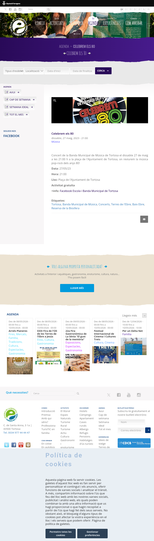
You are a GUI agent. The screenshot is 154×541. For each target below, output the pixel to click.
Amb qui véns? (46, 420)
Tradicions (15, 342)
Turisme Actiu (65, 430)
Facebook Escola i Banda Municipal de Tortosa (89, 191)
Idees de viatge (104, 441)
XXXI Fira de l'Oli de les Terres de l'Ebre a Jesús (47, 333)
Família (13, 338)
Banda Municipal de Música (79, 204)
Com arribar (133, 21)
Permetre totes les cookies (60, 533)
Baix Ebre (138, 204)
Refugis (84, 433)
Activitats (56, 21)
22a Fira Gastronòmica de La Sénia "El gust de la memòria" (76, 335)
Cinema (109, 342)
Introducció (48, 411)
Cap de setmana (20, 99)
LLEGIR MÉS (77, 288)
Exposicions (73, 342)
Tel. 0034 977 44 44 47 (16, 432)
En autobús (48, 447)
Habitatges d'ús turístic (86, 441)
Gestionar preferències (92, 533)
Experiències (112, 21)
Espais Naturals (65, 416)
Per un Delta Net (132, 330)
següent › (144, 315)
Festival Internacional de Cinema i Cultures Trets (105, 335)
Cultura (13, 346)
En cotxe (46, 443)
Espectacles (16, 349)
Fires (12, 334)
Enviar (148, 430)
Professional (48, 425)
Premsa (45, 414)
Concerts (104, 204)
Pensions (85, 436)
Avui (12, 92)
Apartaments (87, 418)
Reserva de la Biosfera (65, 208)
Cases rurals (83, 423)
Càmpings (85, 414)
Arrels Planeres (18, 330)
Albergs (84, 429)
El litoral (65, 411)
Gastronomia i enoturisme (67, 443)
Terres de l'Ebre (121, 204)
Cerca (101, 70)
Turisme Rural (65, 423)
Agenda (93, 21)
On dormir (76, 21)
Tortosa (56, 204)
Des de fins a (19, 324)
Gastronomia (17, 353)
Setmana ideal (19, 107)
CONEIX (40, 21)
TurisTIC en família (48, 430)
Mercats (21, 334)
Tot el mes (16, 114)
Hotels (83, 411)
